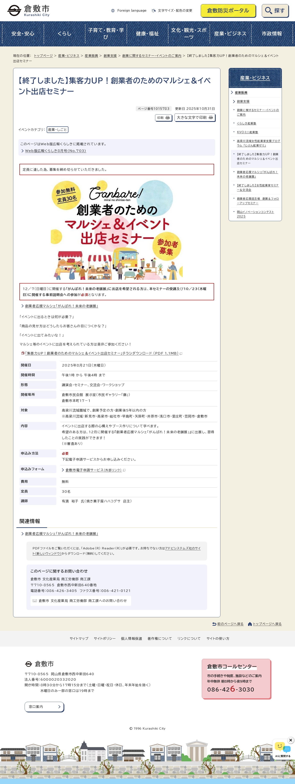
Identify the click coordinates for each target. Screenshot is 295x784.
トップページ (43, 55)
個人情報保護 (131, 638)
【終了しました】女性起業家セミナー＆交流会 (258, 187)
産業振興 (91, 55)
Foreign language (131, 10)
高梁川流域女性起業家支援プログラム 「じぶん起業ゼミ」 (258, 143)
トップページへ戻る (267, 623)
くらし (64, 33)
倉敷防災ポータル (228, 10)
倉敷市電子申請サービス (95, 470)
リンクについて (189, 638)
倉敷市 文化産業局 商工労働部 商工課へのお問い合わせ (83, 600)
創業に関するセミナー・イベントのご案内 (152, 55)
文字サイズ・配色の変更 (175, 10)
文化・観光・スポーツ (189, 34)
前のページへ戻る (230, 623)
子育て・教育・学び (106, 34)
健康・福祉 (147, 33)
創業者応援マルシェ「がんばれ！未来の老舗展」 (61, 306)
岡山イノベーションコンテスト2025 (255, 214)
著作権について (160, 638)
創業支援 (110, 55)
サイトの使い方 (217, 638)
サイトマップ (79, 638)
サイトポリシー (105, 638)
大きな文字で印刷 (192, 117)
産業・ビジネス (230, 33)
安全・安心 (23, 33)
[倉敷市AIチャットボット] (283, 749)
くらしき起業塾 (246, 123)
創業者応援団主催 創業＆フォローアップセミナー (258, 201)
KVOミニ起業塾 (247, 132)
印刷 (160, 117)
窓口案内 (36, 706)
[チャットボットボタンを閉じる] (290, 740)
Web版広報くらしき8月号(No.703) (55, 150)
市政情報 (272, 33)
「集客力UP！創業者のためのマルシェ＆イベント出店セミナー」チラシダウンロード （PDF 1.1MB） (103, 353)
